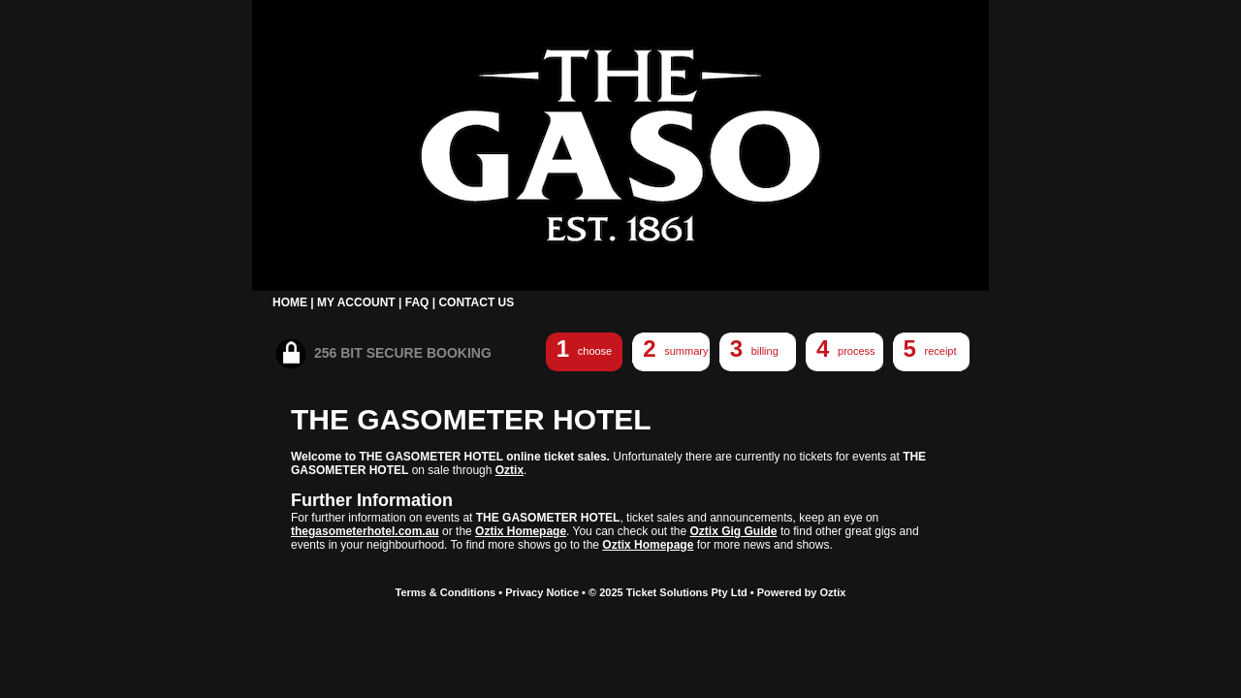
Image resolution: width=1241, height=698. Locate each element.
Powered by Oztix (801, 592)
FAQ (417, 302)
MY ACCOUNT (356, 302)
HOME (289, 302)
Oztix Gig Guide (734, 531)
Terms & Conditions (446, 592)
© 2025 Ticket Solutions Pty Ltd (668, 592)
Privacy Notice (542, 592)
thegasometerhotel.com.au (365, 531)
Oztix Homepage (520, 531)
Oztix (509, 470)
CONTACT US (476, 302)
